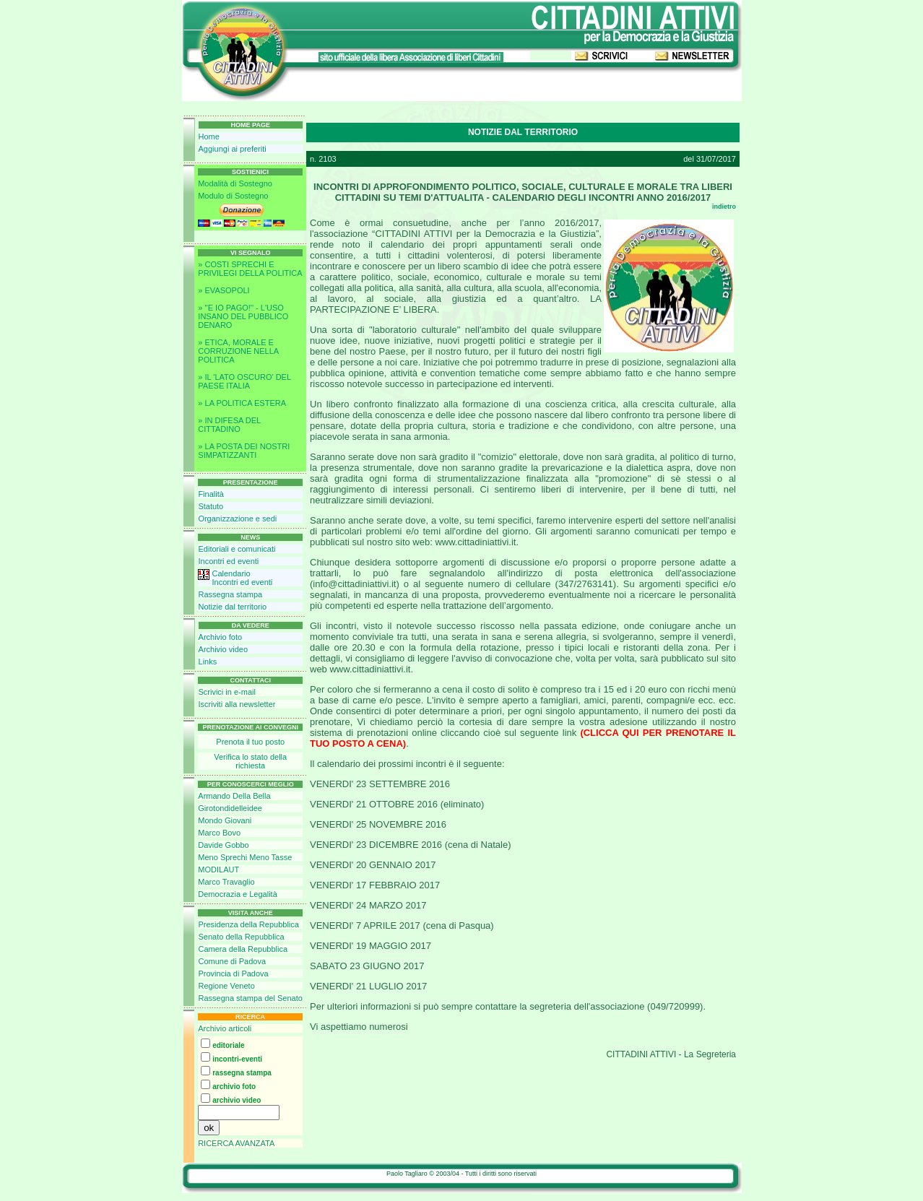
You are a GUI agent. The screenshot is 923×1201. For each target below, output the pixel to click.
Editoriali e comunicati (236, 549)
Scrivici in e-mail (226, 692)
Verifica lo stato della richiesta (250, 761)
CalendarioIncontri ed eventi (242, 577)
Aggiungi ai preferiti (232, 148)
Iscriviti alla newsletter (236, 704)
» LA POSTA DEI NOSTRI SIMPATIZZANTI (244, 450)
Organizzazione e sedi (237, 518)
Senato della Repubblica (241, 936)
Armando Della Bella (234, 796)
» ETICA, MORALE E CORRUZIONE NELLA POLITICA (238, 351)
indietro (724, 206)
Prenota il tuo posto (250, 741)
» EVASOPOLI (223, 290)
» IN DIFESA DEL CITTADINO (229, 424)
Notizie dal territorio (232, 606)
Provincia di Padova (233, 973)
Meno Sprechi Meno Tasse (245, 857)
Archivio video (223, 649)
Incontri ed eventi (228, 561)
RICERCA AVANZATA (236, 1143)
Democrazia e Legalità (237, 894)
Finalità (210, 494)
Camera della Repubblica (242, 949)
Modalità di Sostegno (235, 183)
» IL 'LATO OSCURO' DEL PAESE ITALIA (244, 381)
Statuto (210, 506)
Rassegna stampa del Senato (250, 998)
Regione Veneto (226, 985)
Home (209, 136)
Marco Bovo (219, 832)
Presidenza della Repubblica (248, 924)
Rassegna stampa (230, 594)
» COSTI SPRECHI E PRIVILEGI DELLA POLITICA (250, 268)
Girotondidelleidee (230, 808)
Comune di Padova (232, 961)
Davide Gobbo (223, 845)
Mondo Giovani (224, 820)
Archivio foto (221, 637)
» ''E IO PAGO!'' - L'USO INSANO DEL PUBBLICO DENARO (243, 316)
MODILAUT (218, 869)
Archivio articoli (224, 1028)
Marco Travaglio (226, 881)
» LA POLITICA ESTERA (242, 403)
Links (208, 661)
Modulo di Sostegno (233, 195)
